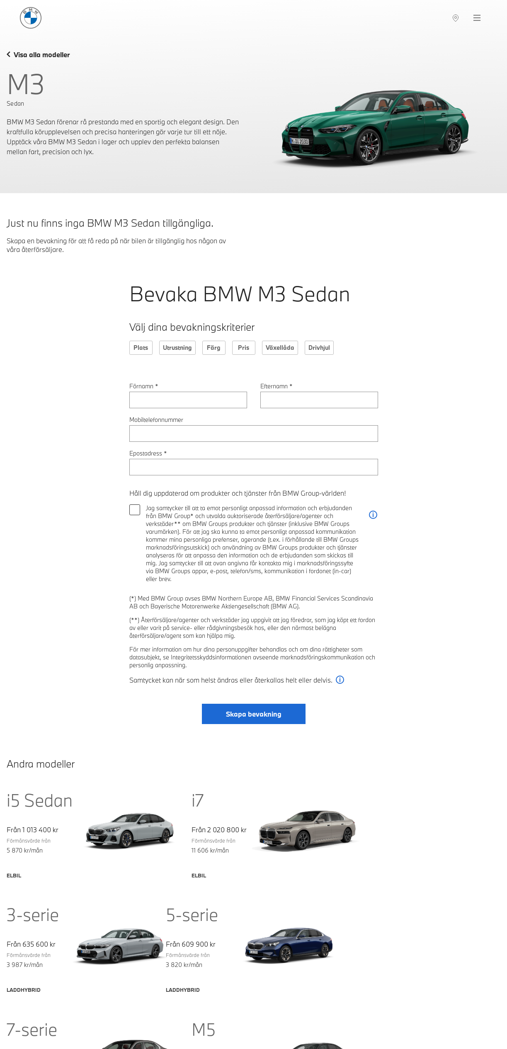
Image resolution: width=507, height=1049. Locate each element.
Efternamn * (276, 386)
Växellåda (280, 347)
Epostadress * (148, 453)
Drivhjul (319, 347)
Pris (243, 347)
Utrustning (177, 347)
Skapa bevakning (253, 714)
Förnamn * (143, 386)
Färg (214, 347)
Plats (140, 347)
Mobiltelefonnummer (156, 420)
